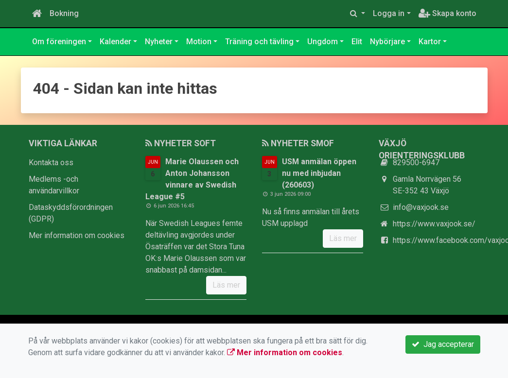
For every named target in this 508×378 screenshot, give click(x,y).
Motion (198, 41)
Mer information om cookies (76, 235)
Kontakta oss (51, 162)
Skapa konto (447, 13)
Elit (356, 41)
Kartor (430, 41)
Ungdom (322, 41)
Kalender (115, 41)
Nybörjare (387, 41)
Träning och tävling (259, 41)
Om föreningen (59, 41)
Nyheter (159, 41)
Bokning (64, 13)
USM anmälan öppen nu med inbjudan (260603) (319, 173)
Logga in (388, 13)
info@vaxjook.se (421, 207)
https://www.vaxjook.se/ (434, 223)
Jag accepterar (443, 344)
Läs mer (226, 285)
